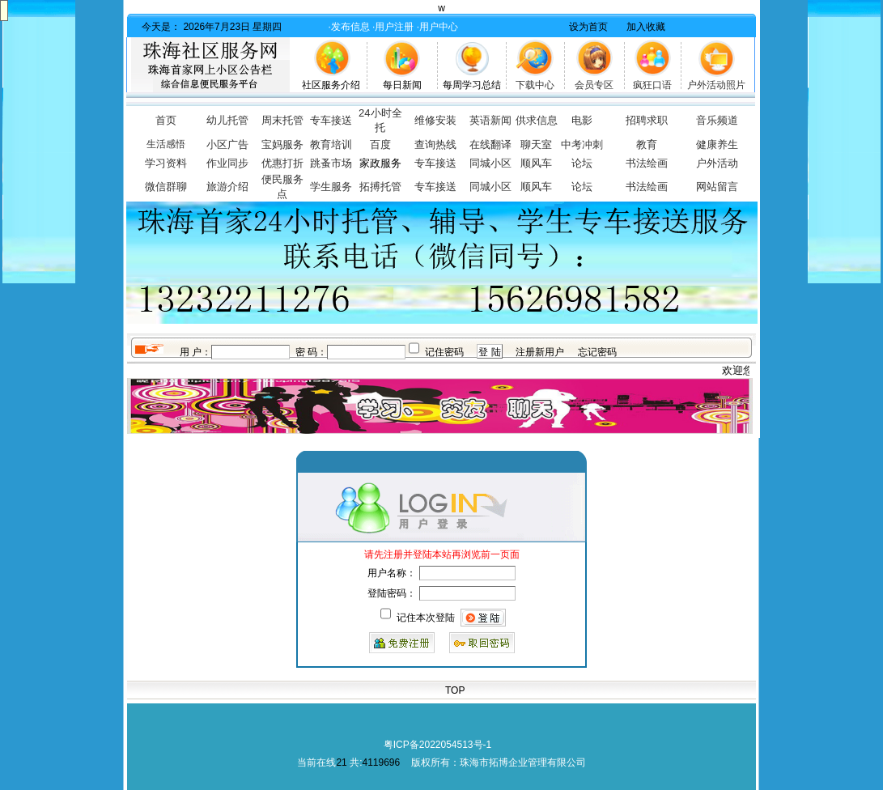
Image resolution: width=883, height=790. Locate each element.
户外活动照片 (716, 85)
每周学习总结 (472, 85)
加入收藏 (645, 26)
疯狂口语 (652, 85)
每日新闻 (402, 85)
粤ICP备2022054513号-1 (437, 744)
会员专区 (594, 85)
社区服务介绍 (331, 85)
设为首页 (588, 26)
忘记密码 (597, 352)
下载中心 (535, 85)
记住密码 (444, 352)
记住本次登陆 (426, 617)
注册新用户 (540, 352)
